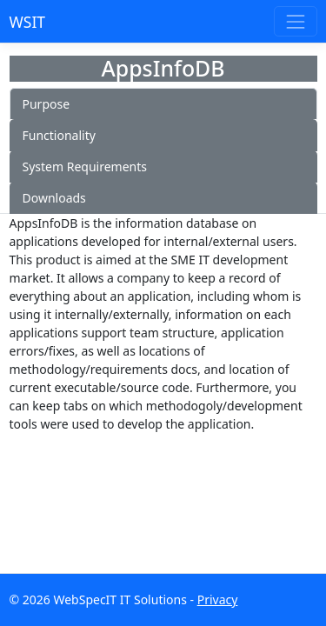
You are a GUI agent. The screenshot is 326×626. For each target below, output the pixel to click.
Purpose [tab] (46, 104)
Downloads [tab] (54, 198)
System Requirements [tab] (85, 166)
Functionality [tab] (59, 135)
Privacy (217, 599)
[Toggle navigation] (295, 21)
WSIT (28, 21)
